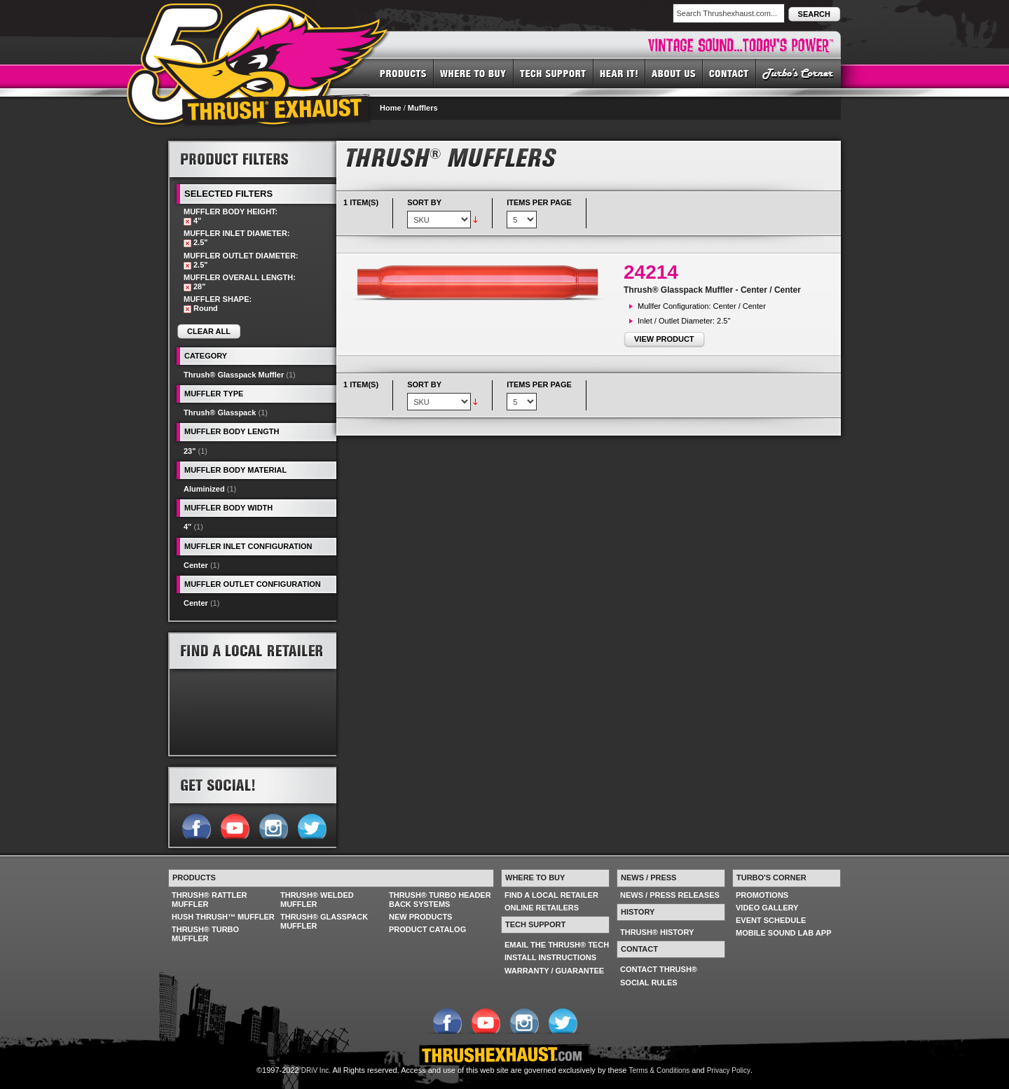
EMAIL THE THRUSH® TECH (556, 945)
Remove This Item (187, 222)
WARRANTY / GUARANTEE (554, 970)
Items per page (539, 202)
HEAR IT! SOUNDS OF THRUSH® (619, 72)
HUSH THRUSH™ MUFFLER (223, 917)
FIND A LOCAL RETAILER (551, 895)
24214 (651, 272)
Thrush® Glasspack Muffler (234, 374)
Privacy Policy (728, 1070)
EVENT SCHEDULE (771, 920)
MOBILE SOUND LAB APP (784, 933)
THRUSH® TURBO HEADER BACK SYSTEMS (440, 899)
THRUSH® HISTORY (657, 932)
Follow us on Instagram (273, 825)
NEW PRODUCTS (420, 917)
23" (189, 451)
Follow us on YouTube (234, 825)
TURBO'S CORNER (798, 72)
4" (187, 526)
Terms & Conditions (659, 1070)
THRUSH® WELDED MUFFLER (317, 899)
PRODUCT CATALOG (427, 929)
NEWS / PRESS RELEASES (670, 895)
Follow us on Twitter (311, 825)
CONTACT (729, 72)
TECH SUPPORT (553, 72)
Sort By (424, 202)
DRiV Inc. (316, 1070)
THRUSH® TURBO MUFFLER (205, 934)
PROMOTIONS (762, 895)
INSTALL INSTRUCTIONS (550, 957)
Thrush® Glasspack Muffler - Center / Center (712, 290)
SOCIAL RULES (649, 982)
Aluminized (204, 489)
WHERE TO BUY (474, 72)
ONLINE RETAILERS (541, 907)
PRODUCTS (403, 72)
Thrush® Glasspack (220, 412)
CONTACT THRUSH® (658, 969)
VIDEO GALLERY (767, 907)
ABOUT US (674, 72)
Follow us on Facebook (196, 825)
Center (196, 565)
